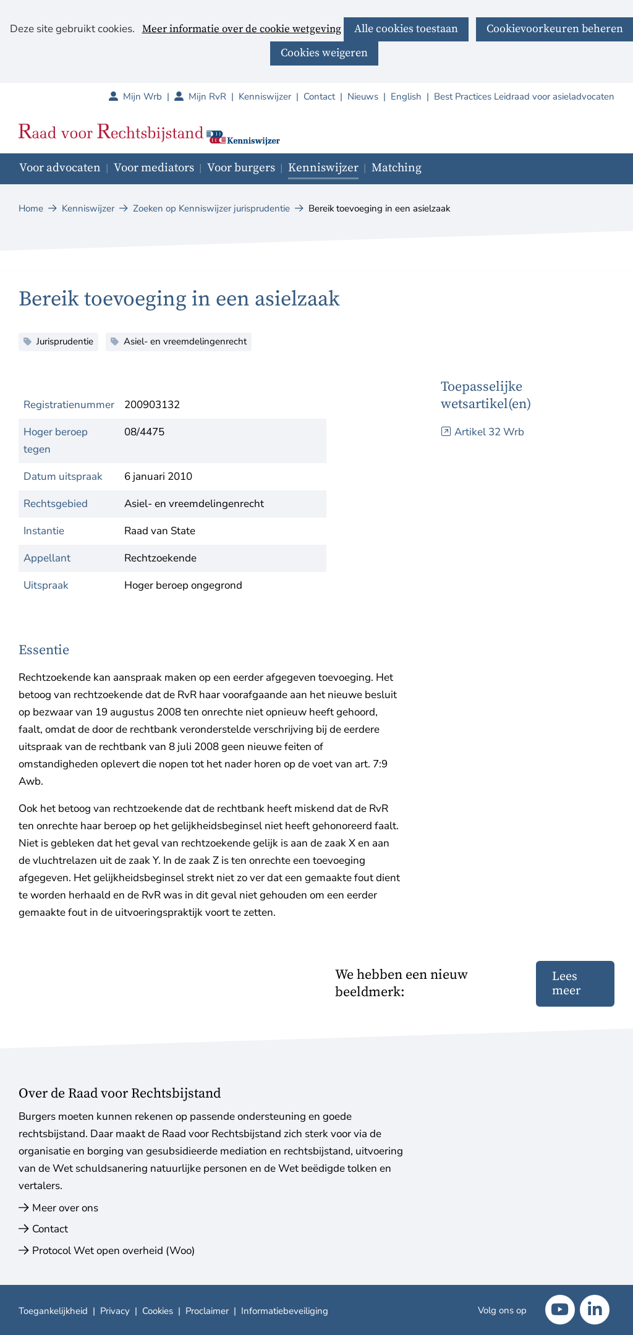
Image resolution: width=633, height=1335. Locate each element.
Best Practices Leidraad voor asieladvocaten (524, 96)
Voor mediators (154, 168)
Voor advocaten (60, 168)
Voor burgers (241, 168)
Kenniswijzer (265, 96)
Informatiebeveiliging (284, 1311)
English (406, 96)
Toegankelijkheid (53, 1311)
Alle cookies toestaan (406, 29)
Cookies (157, 1311)
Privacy (115, 1311)
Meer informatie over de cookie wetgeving (241, 29)
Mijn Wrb (148, 96)
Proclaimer (207, 1311)
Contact (319, 96)
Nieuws (362, 96)
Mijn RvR (214, 96)
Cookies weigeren (324, 53)
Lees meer (566, 984)
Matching (397, 168)
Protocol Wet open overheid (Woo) (113, 1250)
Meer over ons (65, 1208)
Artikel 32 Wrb (489, 432)
